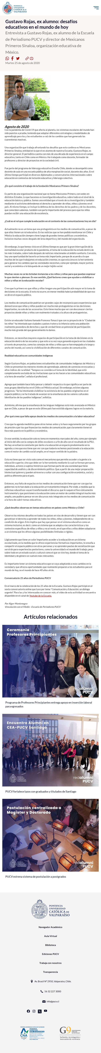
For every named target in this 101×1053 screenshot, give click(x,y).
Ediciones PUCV (50, 954)
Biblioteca (50, 945)
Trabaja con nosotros (50, 963)
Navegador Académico (50, 927)
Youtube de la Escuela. (40, 595)
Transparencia (50, 971)
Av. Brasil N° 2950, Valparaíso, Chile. (50, 981)
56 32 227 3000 (50, 991)
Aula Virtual (50, 936)
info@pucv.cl (50, 1001)
